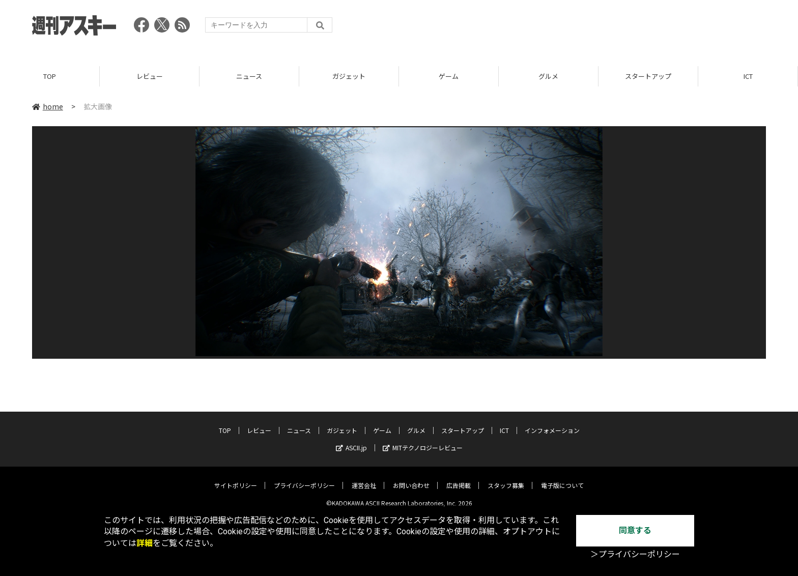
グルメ (548, 76)
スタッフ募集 (506, 478)
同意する (635, 530)
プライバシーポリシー (304, 478)
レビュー (149, 76)
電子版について (562, 478)
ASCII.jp (351, 440)
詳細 (144, 543)
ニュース (249, 76)
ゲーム (449, 76)
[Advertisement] (580, 28)
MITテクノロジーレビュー (423, 440)
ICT (748, 76)
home (47, 106)
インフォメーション (552, 423)
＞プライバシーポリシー (635, 554)
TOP (49, 76)
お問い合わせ (411, 478)
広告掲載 (458, 478)
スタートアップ (648, 76)
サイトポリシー (235, 478)
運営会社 (364, 478)
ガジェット (348, 76)
